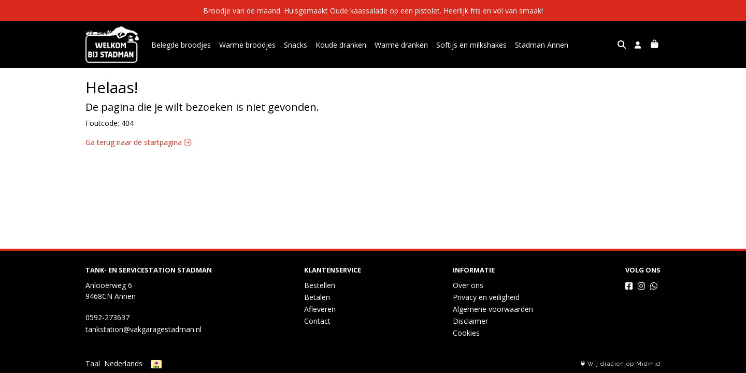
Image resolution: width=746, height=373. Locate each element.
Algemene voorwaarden (493, 309)
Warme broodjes (247, 45)
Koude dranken (340, 45)
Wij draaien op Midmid (621, 364)
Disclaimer (470, 321)
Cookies (466, 333)
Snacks (295, 45)
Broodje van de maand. (243, 11)
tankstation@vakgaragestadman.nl (143, 329)
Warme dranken (401, 45)
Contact (317, 321)
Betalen (317, 297)
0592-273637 (107, 317)
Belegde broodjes (181, 45)
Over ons (468, 285)
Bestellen (319, 285)
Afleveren (320, 309)
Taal (92, 363)
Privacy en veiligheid (486, 297)
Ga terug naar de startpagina (138, 142)
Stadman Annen (541, 45)
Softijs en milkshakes (471, 45)
